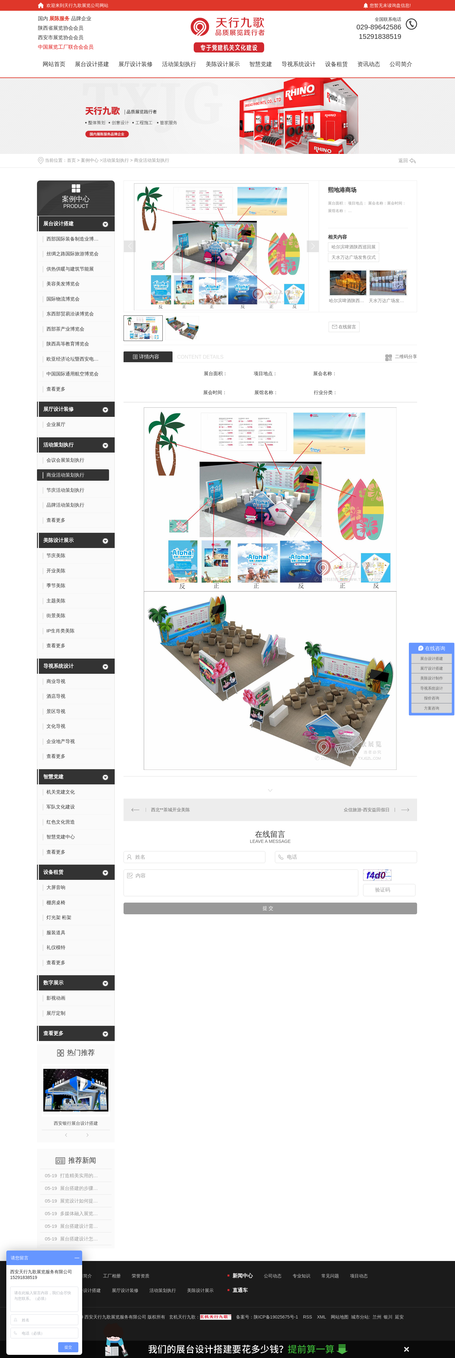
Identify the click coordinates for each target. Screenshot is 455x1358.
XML (321, 1316)
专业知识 (301, 1275)
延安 (399, 1316)
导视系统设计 (299, 64)
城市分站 (360, 1316)
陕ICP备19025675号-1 (276, 1316)
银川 (388, 1316)
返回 (407, 160)
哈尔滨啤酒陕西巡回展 (353, 246)
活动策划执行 (179, 64)
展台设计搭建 (92, 64)
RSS (307, 1316)
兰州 (377, 1316)
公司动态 (273, 1275)
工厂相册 (112, 1275)
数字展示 (53, 982)
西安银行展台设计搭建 (76, 1123)
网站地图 (340, 1316)
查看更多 (53, 1033)
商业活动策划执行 (151, 160)
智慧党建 (260, 64)
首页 (71, 160)
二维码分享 (406, 356)
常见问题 (330, 1275)
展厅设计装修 (135, 64)
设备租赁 (336, 64)
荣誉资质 (140, 1275)
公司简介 (401, 64)
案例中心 (90, 160)
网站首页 (54, 64)
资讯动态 (368, 64)
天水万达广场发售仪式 (353, 257)
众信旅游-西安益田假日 (367, 809)
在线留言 (344, 327)
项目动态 (359, 1275)
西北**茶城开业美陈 (170, 809)
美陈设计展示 (223, 64)
